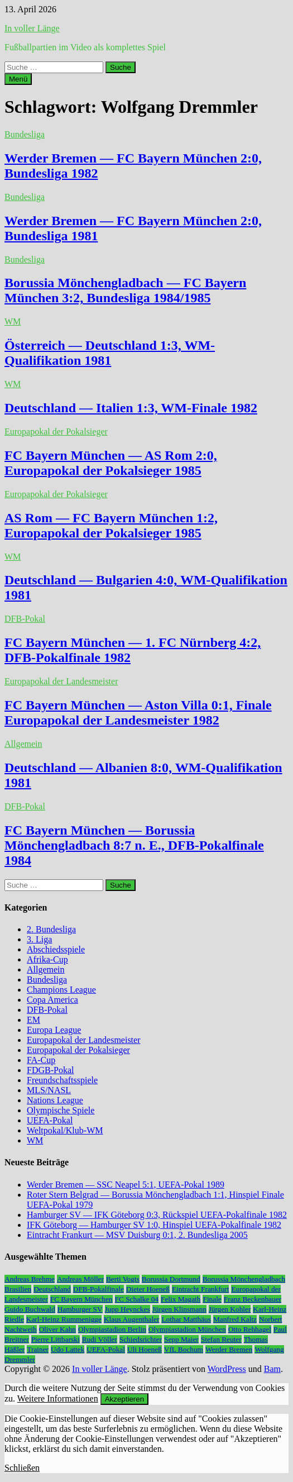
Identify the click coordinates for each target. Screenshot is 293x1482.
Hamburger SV (80, 1309)
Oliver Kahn (57, 1329)
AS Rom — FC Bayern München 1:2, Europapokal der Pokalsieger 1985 (111, 525)
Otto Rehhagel (249, 1329)
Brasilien (17, 1289)
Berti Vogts (123, 1279)
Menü (18, 79)
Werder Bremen (228, 1349)
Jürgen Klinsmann (179, 1309)
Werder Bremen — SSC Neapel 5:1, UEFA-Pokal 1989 (125, 1184)
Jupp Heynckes (127, 1309)
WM (12, 321)
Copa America (52, 999)
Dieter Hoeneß (148, 1289)
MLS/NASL (49, 1090)
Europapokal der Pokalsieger (56, 431)
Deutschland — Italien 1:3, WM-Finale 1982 (130, 408)
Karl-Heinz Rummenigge (64, 1319)
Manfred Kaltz (235, 1319)
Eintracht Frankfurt (200, 1289)
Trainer (38, 1349)
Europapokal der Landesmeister (61, 681)
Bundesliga (24, 134)
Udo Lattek (67, 1349)
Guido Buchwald (29, 1309)
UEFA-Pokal (50, 1120)
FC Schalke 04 (137, 1299)
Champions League (61, 989)
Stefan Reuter (221, 1339)
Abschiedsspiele (56, 949)
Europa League (54, 1030)
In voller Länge (32, 28)
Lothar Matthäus (185, 1319)
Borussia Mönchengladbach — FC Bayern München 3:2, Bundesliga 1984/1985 (125, 290)
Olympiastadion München (187, 1329)
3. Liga (39, 939)
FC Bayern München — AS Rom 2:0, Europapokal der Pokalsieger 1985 (110, 463)
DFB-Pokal (24, 618)
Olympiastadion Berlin (112, 1329)
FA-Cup (41, 1060)
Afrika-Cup (47, 959)
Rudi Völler (99, 1339)
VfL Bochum (183, 1349)
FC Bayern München (81, 1299)
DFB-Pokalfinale (98, 1289)
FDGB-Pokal (50, 1070)
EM (33, 1019)
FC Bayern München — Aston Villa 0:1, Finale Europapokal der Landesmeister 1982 (138, 712)
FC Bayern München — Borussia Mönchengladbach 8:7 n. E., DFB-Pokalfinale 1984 (134, 845)
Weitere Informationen (57, 1398)
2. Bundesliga (51, 929)
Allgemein (23, 744)
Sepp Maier (181, 1339)
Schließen (22, 1468)
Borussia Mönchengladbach (244, 1279)
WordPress (227, 1369)
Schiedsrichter (140, 1339)
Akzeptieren (124, 1399)
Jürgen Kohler (230, 1309)
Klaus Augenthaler (132, 1319)
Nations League (55, 1100)
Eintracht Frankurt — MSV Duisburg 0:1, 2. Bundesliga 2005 (137, 1235)
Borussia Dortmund (171, 1279)
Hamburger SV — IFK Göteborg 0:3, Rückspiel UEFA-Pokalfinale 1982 (157, 1214)
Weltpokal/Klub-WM (65, 1130)
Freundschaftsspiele (62, 1080)
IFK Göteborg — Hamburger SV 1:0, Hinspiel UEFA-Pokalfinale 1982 (154, 1225)
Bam (272, 1369)
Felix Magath (180, 1299)
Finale (212, 1299)
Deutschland (52, 1289)
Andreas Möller (80, 1279)
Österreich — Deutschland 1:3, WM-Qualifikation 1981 (109, 353)
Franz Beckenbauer (252, 1299)
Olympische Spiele (60, 1110)
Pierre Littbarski (55, 1339)
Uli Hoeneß (144, 1349)
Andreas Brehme (29, 1279)
